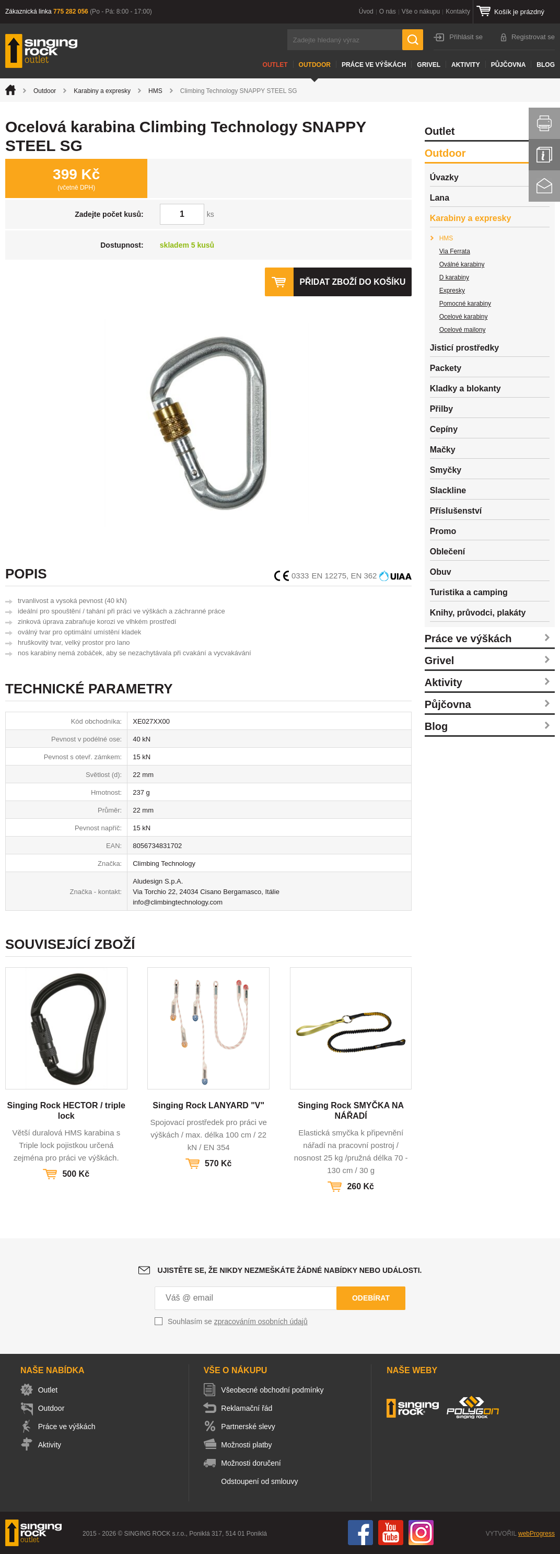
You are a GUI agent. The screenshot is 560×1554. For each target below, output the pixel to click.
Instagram (421, 1532)
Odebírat (371, 1298)
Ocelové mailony (462, 329)
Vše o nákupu (421, 11)
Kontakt (544, 186)
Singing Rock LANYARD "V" (208, 1105)
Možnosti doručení (253, 1463)
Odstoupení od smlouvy (262, 1481)
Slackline (448, 490)
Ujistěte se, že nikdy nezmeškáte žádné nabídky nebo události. (290, 1270)
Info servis (544, 154)
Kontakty (458, 11)
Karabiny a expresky (102, 91)
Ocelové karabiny (463, 316)
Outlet (275, 64)
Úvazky (444, 177)
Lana (439, 197)
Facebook (360, 1532)
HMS (155, 91)
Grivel (428, 64)
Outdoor (315, 64)
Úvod (366, 11)
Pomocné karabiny (465, 303)
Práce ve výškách (374, 64)
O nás (387, 11)
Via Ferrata (454, 251)
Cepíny (444, 429)
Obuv (440, 571)
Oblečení (447, 551)
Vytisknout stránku (544, 123)
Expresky (452, 290)
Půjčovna (508, 64)
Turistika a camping (469, 592)
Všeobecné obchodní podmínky (275, 1390)
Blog (545, 64)
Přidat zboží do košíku (352, 281)
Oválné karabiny (462, 264)
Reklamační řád (249, 1408)
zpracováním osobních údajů (261, 1321)
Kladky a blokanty (465, 388)
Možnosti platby (249, 1445)
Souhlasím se (238, 1321)
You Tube (390, 1532)
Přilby (441, 408)
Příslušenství (456, 510)
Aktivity (465, 64)
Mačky (443, 449)
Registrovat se (533, 37)
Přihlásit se (466, 37)
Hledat (412, 39)
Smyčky (446, 470)
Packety (446, 368)
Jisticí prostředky (464, 347)
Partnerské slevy (250, 1426)
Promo (443, 531)
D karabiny (454, 277)
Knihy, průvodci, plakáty (478, 612)
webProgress (536, 1533)
